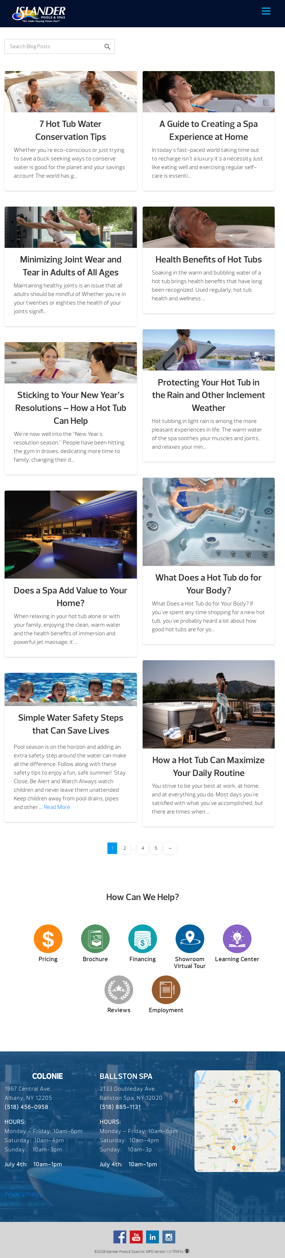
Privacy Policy (24, 1194)
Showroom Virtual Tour (190, 963)
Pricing (48, 959)
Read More (57, 807)
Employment (166, 1010)
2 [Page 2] (124, 848)
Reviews (119, 1010)
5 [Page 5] (156, 848)
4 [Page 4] (142, 848)
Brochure (95, 959)
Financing (142, 959)
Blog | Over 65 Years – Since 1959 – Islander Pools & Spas (38, 14)
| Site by (180, 1251)
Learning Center (237, 959)
